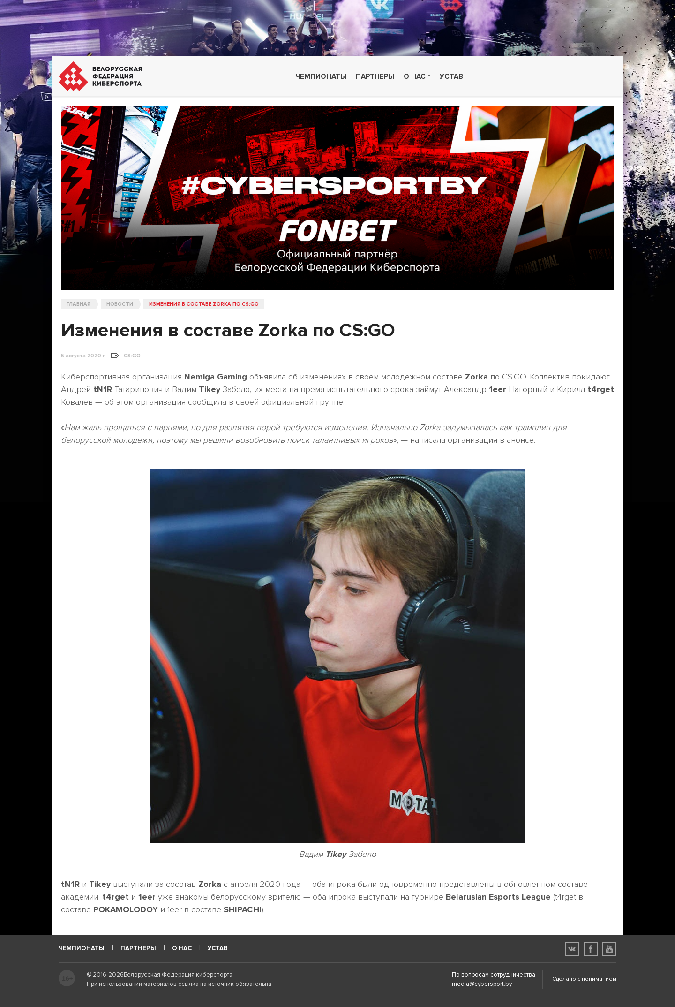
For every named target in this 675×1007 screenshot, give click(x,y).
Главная (78, 304)
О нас (415, 77)
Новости (119, 304)
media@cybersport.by (482, 984)
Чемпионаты (320, 77)
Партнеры (375, 77)
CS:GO (132, 356)
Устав (451, 77)
